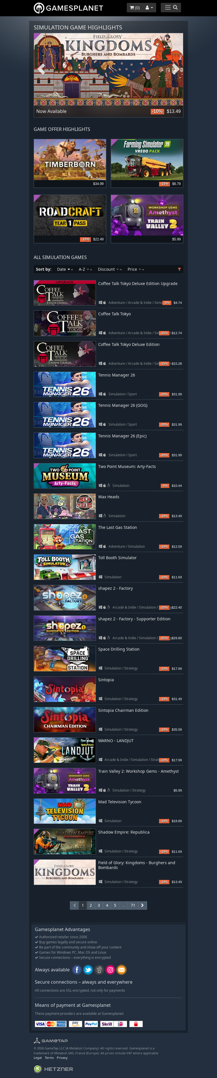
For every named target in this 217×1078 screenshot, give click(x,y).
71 (133, 905)
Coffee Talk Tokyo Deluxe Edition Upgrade (138, 283)
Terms (49, 1057)
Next (176, 69)
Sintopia (106, 679)
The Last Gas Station (117, 527)
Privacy (62, 1057)
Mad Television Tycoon (119, 801)
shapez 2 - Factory (115, 588)
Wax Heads (108, 496)
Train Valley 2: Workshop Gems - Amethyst (138, 771)
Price (136, 269)
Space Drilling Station (119, 649)
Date (65, 269)
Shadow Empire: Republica (124, 832)
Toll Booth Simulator (117, 557)
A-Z (85, 269)
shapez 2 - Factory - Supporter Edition (134, 618)
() (135, 7)
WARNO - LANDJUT (116, 740)
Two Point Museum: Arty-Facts (127, 466)
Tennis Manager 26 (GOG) (122, 405)
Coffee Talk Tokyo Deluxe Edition (129, 344)
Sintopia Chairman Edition (123, 710)
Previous (41, 69)
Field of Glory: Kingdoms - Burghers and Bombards (136, 865)
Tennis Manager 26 (116, 375)
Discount (110, 269)
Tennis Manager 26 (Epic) (122, 436)
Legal (38, 1057)
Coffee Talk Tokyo (114, 313)
